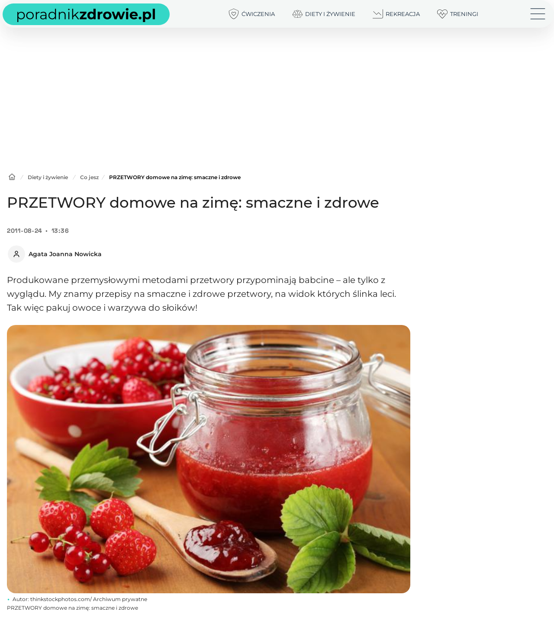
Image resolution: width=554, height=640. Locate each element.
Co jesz (89, 177)
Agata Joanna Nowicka (65, 254)
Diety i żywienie (48, 177)
